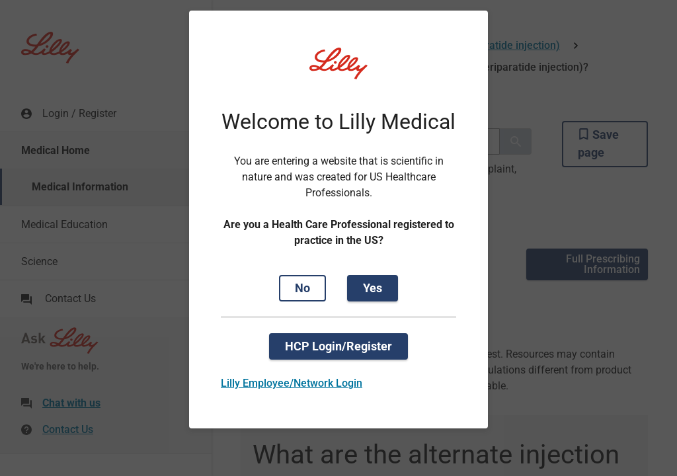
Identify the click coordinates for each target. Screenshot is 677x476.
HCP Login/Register (338, 346)
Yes (372, 288)
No (302, 288)
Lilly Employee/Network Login (291, 383)
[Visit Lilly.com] (338, 71)
